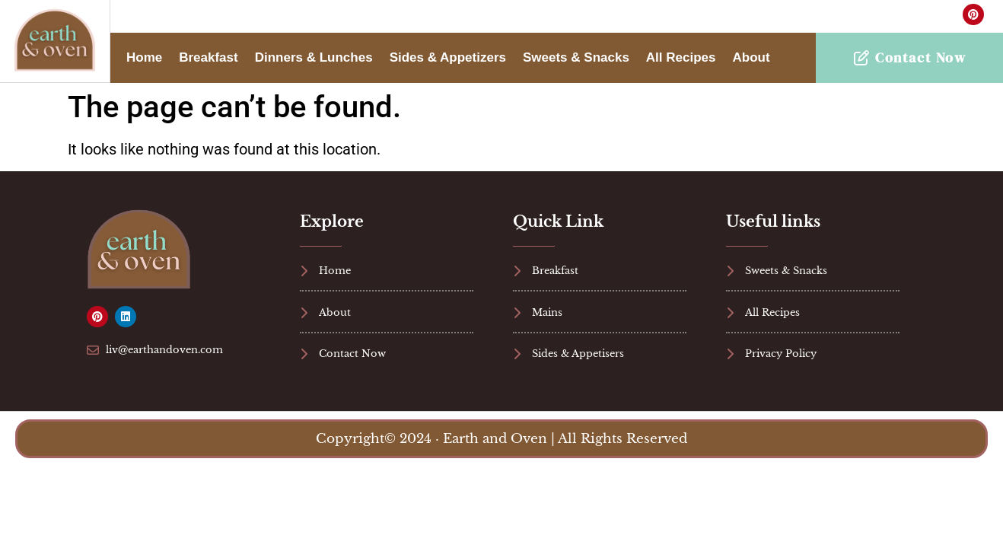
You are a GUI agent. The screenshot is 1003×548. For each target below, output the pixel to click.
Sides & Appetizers (448, 57)
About (751, 57)
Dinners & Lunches (314, 57)
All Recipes (681, 57)
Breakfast (208, 57)
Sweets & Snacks (576, 57)
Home (144, 57)
